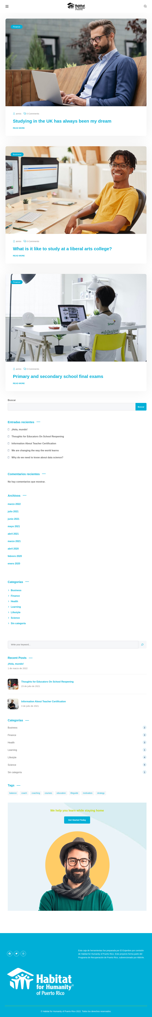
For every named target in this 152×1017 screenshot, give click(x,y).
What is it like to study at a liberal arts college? (62, 248)
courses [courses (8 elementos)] (48, 793)
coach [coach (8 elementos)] (24, 793)
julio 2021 (13, 511)
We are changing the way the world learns (35, 450)
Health (14, 601)
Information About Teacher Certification (34, 443)
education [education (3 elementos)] (61, 793)
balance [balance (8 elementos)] (13, 793)
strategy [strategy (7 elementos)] (100, 793)
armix (18, 113)
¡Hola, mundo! (20, 429)
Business (17, 154)
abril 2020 (13, 548)
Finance (16, 27)
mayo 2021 (14, 526)
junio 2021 (13, 519)
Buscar (12, 400)
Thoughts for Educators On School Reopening (38, 436)
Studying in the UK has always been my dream (62, 121)
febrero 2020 (15, 556)
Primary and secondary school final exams (58, 376)
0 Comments (33, 113)
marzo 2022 (14, 504)
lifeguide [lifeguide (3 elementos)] (74, 793)
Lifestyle (15, 612)
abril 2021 (13, 534)
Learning (16, 607)
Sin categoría (18, 623)
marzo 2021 (14, 541)
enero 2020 (14, 563)
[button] (145, 6)
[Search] (142, 644)
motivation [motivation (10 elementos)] (87, 793)
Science (15, 618)
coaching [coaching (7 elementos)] (36, 793)
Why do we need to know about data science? (37, 457)
